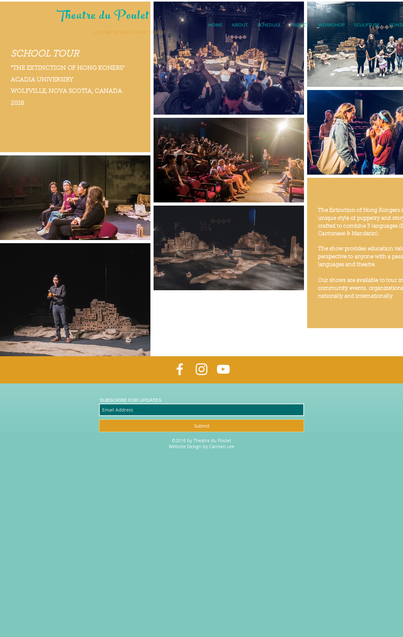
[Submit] (201, 425)
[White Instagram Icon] (201, 369)
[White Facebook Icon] (180, 369)
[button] (299, 24)
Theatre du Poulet (103, 17)
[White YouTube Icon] (223, 369)
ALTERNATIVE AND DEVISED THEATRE (130, 32)
